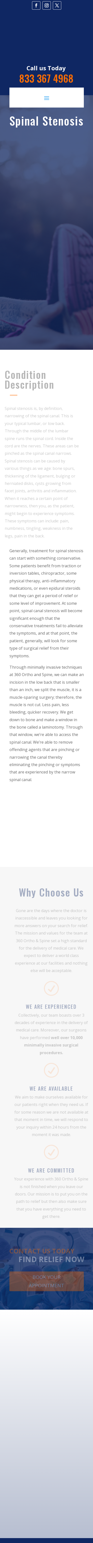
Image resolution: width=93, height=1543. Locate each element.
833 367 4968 (46, 78)
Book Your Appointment (46, 1281)
